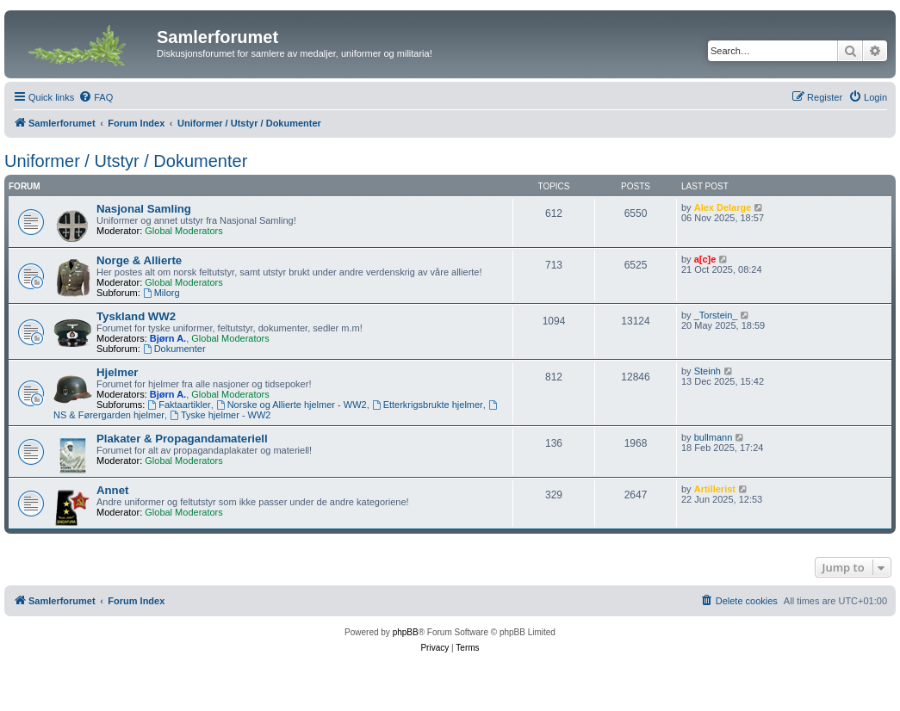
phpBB (406, 632)
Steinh (707, 371)
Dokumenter (174, 348)
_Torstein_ (716, 315)
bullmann (713, 437)
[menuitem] (95, 97)
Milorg (161, 292)
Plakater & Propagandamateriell (182, 438)
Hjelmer (117, 372)
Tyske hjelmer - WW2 (220, 415)
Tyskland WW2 (136, 316)
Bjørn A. (168, 338)
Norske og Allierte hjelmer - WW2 (291, 404)
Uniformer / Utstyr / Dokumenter (125, 160)
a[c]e (705, 259)
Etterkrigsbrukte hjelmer (427, 404)
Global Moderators (184, 231)
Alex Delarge (723, 207)
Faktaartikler (178, 404)
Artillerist (715, 489)
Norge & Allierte (139, 260)
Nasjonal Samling (143, 208)
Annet (112, 490)
